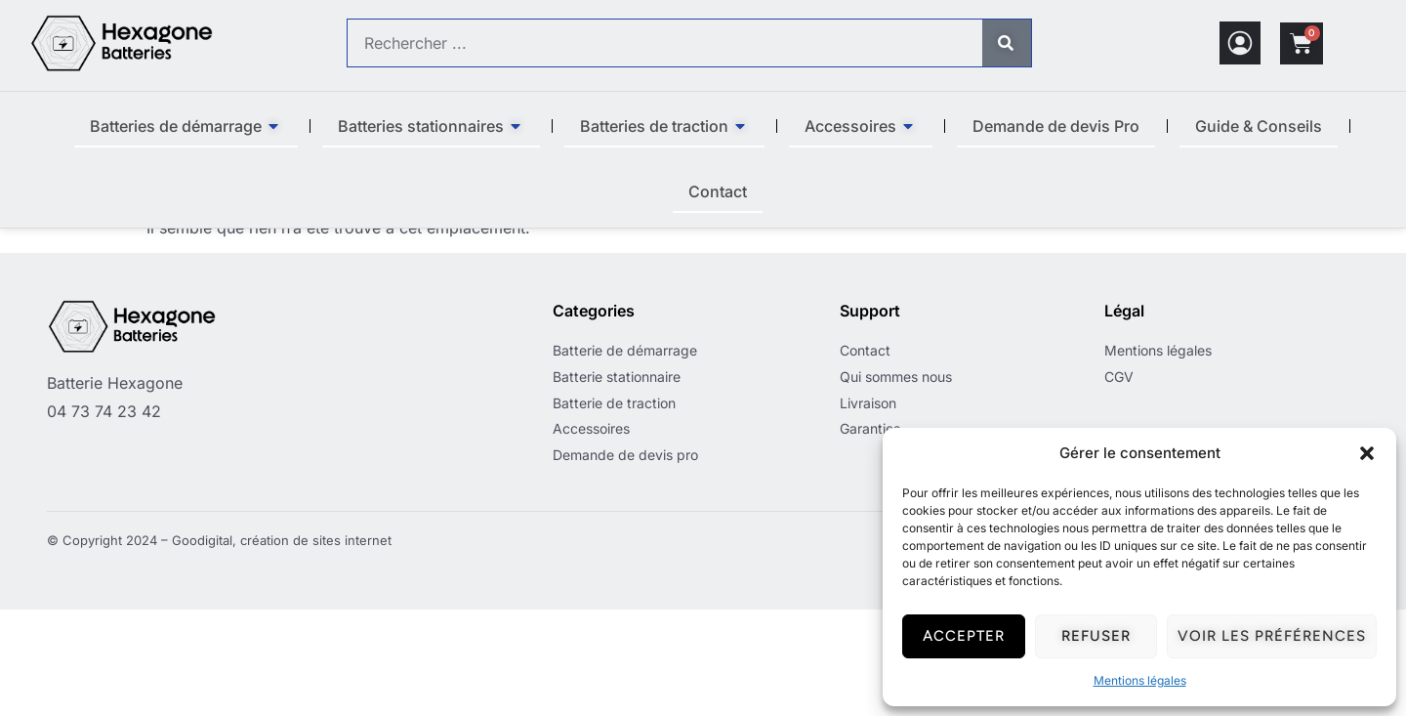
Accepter (964, 636)
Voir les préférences (1272, 636)
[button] (1367, 453)
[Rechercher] (1006, 43)
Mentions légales (1140, 680)
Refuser (1096, 636)
